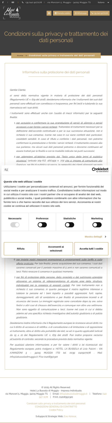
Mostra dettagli (93, 236)
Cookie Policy (56, 410)
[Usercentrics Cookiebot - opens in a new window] (94, 170)
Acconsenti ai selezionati (56, 248)
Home (20, 55)
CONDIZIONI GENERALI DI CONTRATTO (56, 406)
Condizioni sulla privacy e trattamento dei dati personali (56, 403)
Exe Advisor (70, 416)
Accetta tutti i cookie (91, 248)
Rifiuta (21, 248)
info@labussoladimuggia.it (73, 393)
